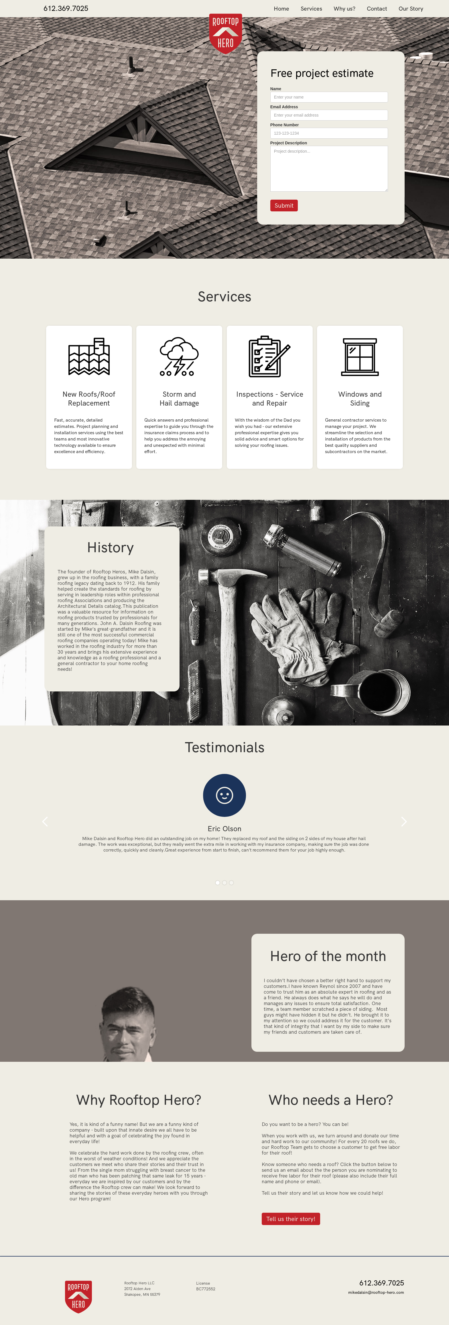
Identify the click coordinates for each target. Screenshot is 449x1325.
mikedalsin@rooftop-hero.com (376, 1292)
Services (311, 8)
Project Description (288, 142)
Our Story (411, 8)
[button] (45, 821)
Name (275, 88)
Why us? (344, 8)
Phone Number (284, 124)
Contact (377, 8)
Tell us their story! (291, 1219)
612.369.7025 (66, 8)
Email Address (284, 106)
